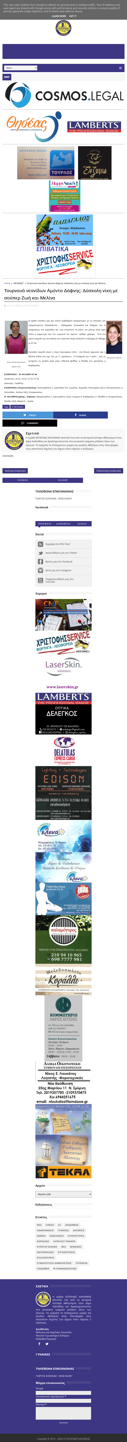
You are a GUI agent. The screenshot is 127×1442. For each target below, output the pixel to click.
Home (7, 283)
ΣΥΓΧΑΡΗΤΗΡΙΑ (66, 1245)
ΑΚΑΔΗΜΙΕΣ (72, 1218)
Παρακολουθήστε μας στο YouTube (59, 574)
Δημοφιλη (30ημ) (63, 518)
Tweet (19, 414)
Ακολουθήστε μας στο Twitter (61, 546)
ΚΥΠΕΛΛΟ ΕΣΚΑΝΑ (47, 1240)
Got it (72, 16)
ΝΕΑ (63, 1240)
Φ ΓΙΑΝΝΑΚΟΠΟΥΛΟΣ (65, 1262)
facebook (23, 473)
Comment (80, 414)
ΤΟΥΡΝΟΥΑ (82, 1256)
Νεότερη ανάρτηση (15, 463)
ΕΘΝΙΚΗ (41, 1229)
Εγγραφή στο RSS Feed (57, 537)
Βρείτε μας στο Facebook (58, 554)
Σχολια (82, 517)
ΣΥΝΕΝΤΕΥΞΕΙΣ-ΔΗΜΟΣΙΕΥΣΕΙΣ (54, 1256)
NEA (39, 1218)
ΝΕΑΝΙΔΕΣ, (33, 305)
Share (50, 414)
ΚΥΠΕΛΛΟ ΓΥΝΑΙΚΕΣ (65, 1234)
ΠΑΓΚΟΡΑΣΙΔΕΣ (45, 1245)
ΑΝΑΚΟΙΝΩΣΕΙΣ (45, 1223)
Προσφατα (44, 517)
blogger (62, 473)
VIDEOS (50, 1218)
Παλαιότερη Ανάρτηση (108, 463)
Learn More (59, 16)
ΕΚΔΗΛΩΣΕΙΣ (57, 1229)
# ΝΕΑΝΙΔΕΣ (18, 406)
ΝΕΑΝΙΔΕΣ (19, 283)
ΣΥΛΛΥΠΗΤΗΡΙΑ (45, 1251)
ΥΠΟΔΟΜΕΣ (43, 1262)
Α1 (59, 1218)
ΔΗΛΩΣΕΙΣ (78, 1223)
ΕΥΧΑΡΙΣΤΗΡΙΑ (76, 1229)
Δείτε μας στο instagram (58, 563)
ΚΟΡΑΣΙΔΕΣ (43, 1234)
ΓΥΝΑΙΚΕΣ (63, 1223)
